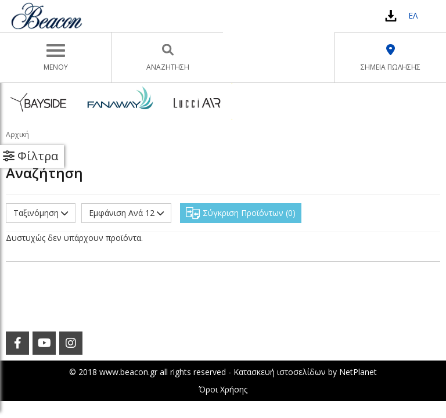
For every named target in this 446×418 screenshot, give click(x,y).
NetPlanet (358, 371)
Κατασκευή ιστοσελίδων (279, 371)
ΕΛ (413, 15)
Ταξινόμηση (40, 212)
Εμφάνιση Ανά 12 (126, 212)
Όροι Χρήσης (223, 389)
